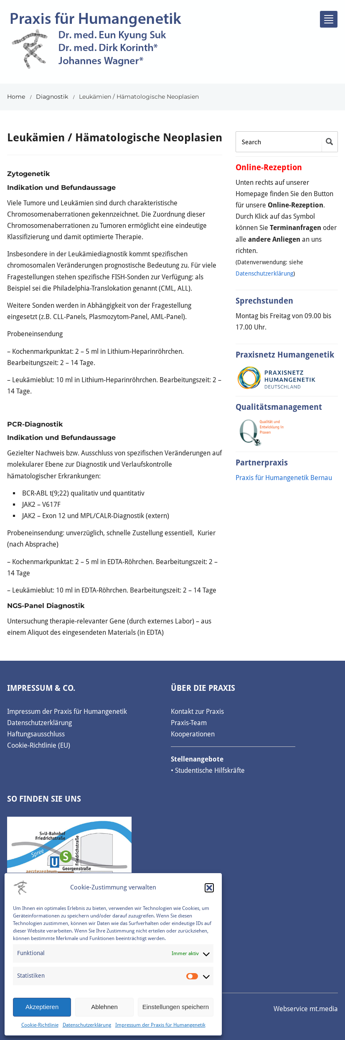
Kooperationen (193, 734)
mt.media (323, 1009)
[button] (209, 888)
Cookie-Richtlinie (39, 1025)
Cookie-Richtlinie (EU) (38, 745)
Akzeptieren (41, 1006)
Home (16, 96)
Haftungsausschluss (36, 734)
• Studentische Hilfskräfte (208, 770)
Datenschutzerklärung (87, 1025)
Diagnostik (52, 96)
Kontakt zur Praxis (197, 711)
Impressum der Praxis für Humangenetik (160, 1025)
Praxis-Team (189, 723)
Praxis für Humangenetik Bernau (284, 478)
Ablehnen (104, 1006)
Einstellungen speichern (175, 1006)
